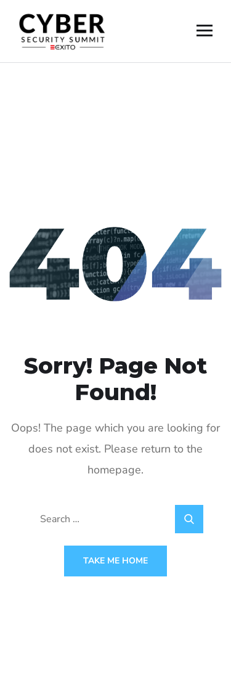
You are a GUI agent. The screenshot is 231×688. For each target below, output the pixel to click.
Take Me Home (115, 561)
